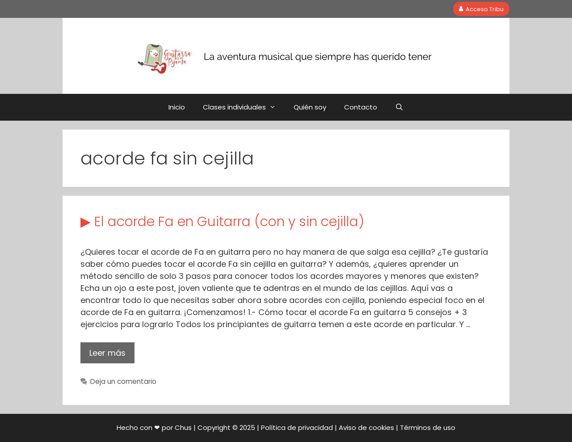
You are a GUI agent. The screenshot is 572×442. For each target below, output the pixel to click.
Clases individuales (244, 107)
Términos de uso (427, 427)
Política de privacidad (297, 427)
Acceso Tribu (481, 8)
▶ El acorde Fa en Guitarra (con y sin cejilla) (222, 221)
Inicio (176, 107)
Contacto (360, 107)
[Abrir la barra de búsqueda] (399, 107)
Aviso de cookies (366, 427)
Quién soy (310, 107)
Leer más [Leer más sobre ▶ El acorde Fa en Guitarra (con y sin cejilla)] (107, 352)
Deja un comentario (123, 381)
